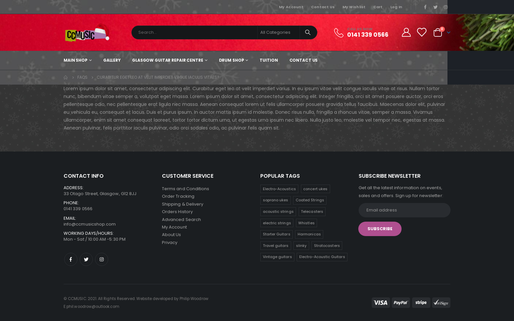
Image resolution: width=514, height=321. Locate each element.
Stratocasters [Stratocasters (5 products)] (327, 245)
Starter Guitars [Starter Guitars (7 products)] (276, 234)
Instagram (101, 259)
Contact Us (323, 7)
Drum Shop (231, 60)
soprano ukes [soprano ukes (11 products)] (275, 200)
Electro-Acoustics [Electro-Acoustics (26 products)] (279, 188)
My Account (291, 7)
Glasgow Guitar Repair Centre (167, 60)
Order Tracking (178, 196)
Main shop (76, 60)
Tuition (269, 60)
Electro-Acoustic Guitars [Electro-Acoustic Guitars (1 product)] (322, 256)
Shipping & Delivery (182, 204)
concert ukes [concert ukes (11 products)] (315, 188)
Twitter (86, 259)
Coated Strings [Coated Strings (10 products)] (310, 200)
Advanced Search (181, 220)
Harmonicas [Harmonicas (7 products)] (309, 234)
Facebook (70, 259)
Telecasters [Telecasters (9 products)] (312, 211)
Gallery (112, 60)
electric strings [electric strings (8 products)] (277, 223)
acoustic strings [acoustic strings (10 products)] (278, 211)
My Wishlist (354, 7)
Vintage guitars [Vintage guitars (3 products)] (277, 256)
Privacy (169, 244)
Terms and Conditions (185, 189)
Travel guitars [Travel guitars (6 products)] (276, 245)
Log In (396, 7)
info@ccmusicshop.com (90, 224)
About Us (171, 236)
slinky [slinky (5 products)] (301, 245)
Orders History (177, 212)
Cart (378, 7)
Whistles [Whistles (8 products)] (306, 223)
